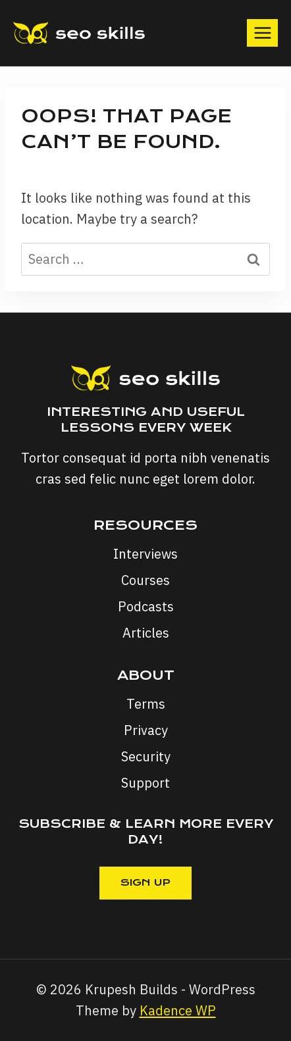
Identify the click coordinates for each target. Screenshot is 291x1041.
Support (145, 783)
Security (146, 756)
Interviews (145, 554)
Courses (145, 580)
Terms (145, 704)
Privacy (146, 730)
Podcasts (146, 606)
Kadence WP (178, 1010)
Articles (145, 633)
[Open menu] (262, 32)
